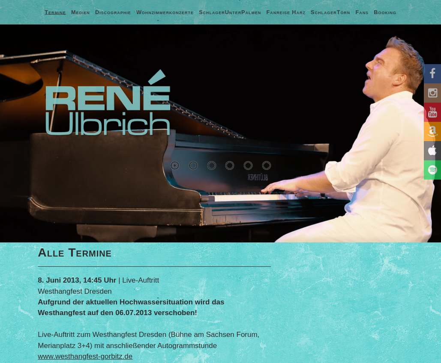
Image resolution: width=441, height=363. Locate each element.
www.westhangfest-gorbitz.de (85, 356)
